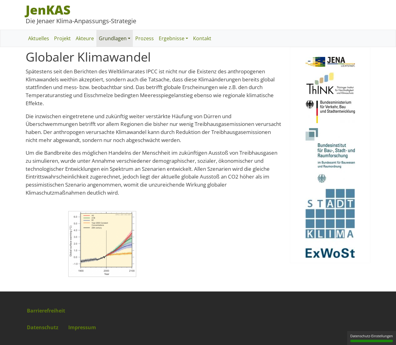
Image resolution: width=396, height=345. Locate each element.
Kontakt (202, 38)
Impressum (82, 327)
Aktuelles (38, 38)
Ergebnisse (171, 38)
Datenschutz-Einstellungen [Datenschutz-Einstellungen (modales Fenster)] (371, 338)
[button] (102, 245)
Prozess (144, 38)
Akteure (85, 38)
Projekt (62, 38)
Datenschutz (42, 327)
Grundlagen (113, 38)
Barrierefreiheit (46, 310)
